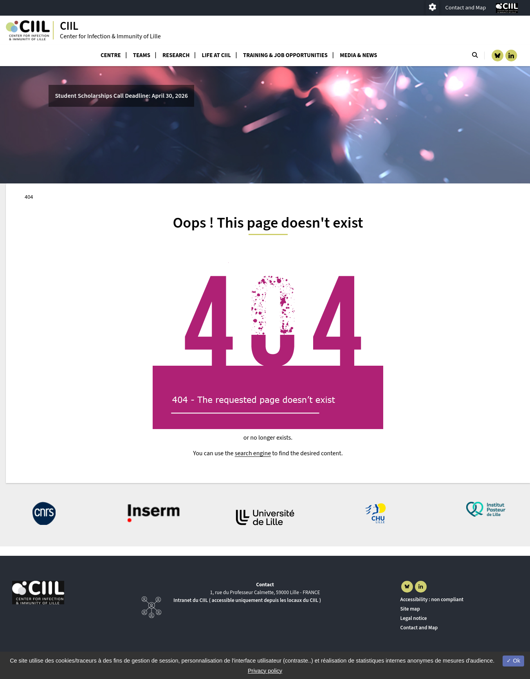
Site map (410, 609)
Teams (141, 55)
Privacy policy (265, 671)
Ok (513, 660)
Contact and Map (465, 8)
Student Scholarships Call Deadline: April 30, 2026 (121, 96)
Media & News (358, 55)
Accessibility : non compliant (432, 599)
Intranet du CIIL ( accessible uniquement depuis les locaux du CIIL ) (247, 600)
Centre (111, 55)
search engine (253, 453)
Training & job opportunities (285, 55)
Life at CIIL (216, 55)
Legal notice (413, 618)
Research (175, 55)
